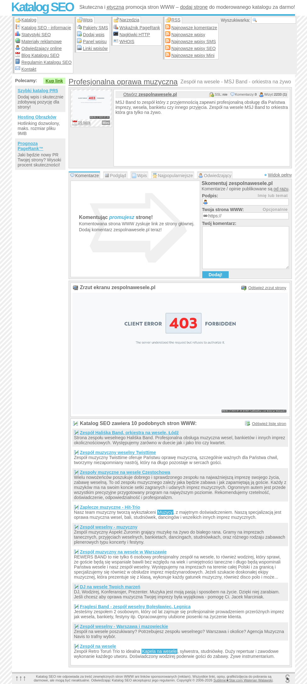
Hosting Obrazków (37, 117)
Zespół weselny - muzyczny (108, 527)
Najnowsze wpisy (188, 34)
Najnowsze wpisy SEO (193, 48)
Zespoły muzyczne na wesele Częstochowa (125, 472)
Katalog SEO (42, 7)
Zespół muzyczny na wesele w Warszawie (123, 551)
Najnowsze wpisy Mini (193, 55)
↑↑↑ (20, 678)
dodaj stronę (194, 7)
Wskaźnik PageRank (140, 27)
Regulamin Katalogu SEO (46, 62)
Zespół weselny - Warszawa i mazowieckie (124, 626)
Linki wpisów (95, 48)
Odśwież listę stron (269, 423)
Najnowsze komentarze (194, 27)
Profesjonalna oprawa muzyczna (123, 81)
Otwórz (150, 94)
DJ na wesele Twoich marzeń (110, 586)
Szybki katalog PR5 (38, 90)
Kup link (54, 80)
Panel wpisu (95, 41)
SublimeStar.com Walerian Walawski (242, 680)
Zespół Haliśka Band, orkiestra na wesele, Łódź (129, 432)
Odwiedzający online (41, 48)
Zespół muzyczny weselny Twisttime (118, 452)
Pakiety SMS (95, 27)
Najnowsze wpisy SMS (193, 41)
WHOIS (127, 41)
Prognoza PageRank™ (30, 146)
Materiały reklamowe (41, 41)
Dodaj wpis (93, 34)
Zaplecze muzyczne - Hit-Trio (110, 507)
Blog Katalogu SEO (40, 55)
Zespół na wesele (98, 646)
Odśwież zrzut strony (267, 287)
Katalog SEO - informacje (46, 27)
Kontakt (28, 69)
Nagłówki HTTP (135, 34)
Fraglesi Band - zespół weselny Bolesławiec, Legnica (135, 606)
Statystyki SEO (36, 34)
